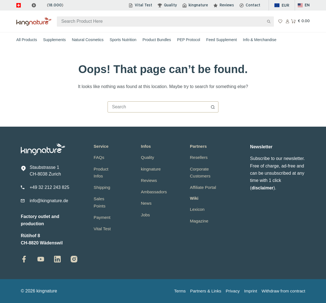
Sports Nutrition (123, 39)
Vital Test (140, 5)
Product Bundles (156, 39)
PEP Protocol (188, 39)
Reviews (223, 5)
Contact (250, 5)
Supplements (54, 39)
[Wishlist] (280, 21)
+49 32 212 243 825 (49, 187)
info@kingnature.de (49, 200)
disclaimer (262, 188)
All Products (26, 39)
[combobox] (160, 21)
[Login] (287, 21)
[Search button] (269, 21)
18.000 (55, 5)
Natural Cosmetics (87, 39)
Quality (167, 5)
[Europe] (281, 5)
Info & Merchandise (259, 39)
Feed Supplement (221, 39)
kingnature (195, 5)
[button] (304, 5)
